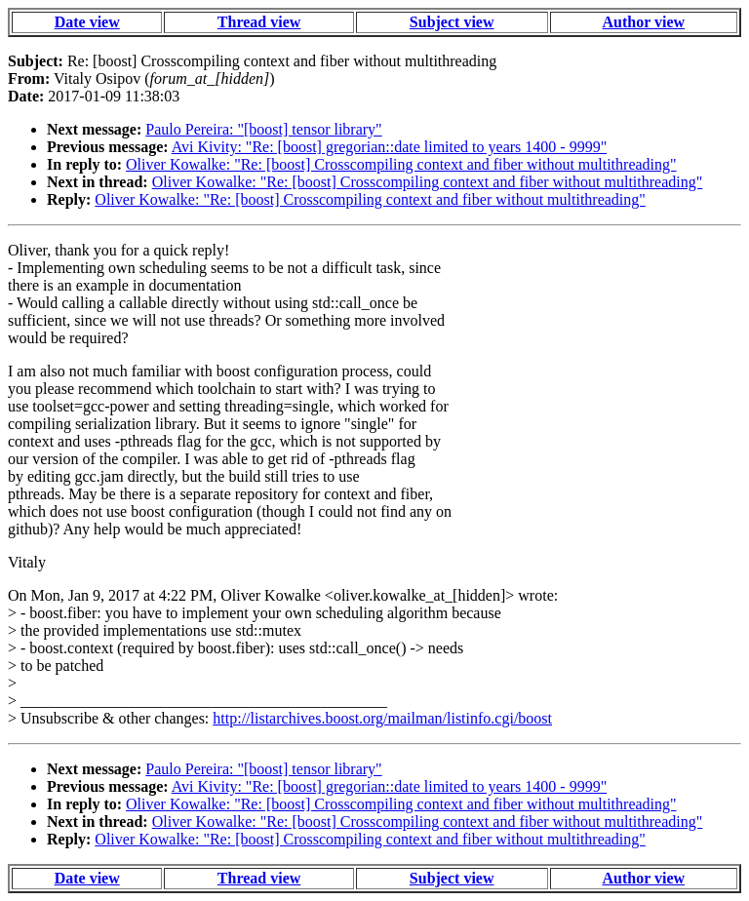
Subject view (452, 22)
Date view (87, 22)
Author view (644, 22)
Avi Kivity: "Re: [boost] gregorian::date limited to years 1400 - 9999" (389, 146)
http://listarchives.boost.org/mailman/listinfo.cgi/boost (382, 718)
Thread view (258, 22)
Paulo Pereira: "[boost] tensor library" (263, 129)
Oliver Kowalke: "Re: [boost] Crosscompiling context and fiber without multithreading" (401, 164)
